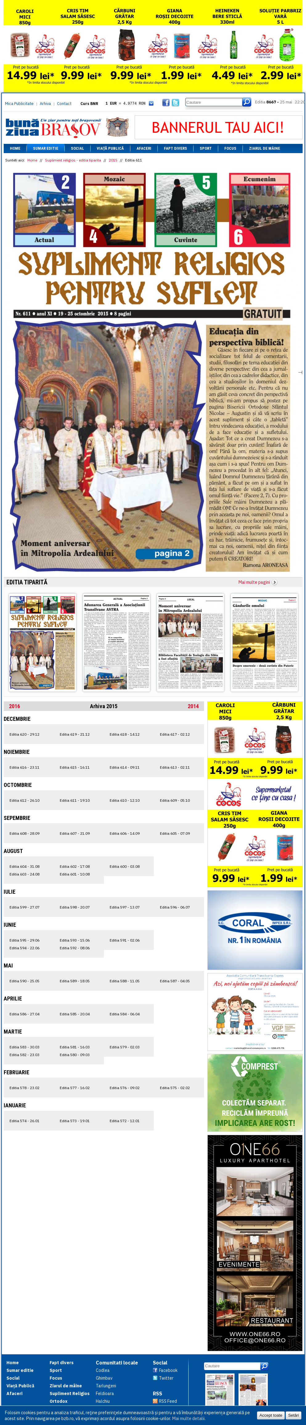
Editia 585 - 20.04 (75, 1014)
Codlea (103, 1370)
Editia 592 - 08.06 (75, 948)
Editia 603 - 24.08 (24, 874)
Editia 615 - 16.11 (75, 767)
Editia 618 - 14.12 (125, 734)
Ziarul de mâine (264, 148)
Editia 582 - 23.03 (24, 1054)
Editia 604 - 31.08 (24, 866)
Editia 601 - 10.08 (75, 874)
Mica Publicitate (19, 103)
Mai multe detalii (188, 1418)
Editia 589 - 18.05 (75, 981)
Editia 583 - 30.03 (24, 1047)
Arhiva (45, 103)
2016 (14, 706)
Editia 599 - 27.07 (24, 907)
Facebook (168, 1370)
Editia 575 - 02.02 (175, 1087)
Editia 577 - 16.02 (75, 1087)
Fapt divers (175, 148)
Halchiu (103, 1401)
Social (77, 148)
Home (15, 148)
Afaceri (144, 148)
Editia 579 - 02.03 (125, 1047)
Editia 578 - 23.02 (24, 1087)
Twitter (166, 1378)
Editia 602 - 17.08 (75, 866)
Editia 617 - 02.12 (175, 734)
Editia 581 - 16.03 (75, 1047)
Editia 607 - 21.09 (75, 833)
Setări (293, 1415)
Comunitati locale (117, 1363)
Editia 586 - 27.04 (24, 1014)
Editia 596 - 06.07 (175, 907)
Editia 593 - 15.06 (75, 940)
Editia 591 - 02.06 (125, 940)
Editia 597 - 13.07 (125, 907)
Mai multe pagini (254, 582)
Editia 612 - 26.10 (24, 800)
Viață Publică (110, 148)
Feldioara (105, 1393)
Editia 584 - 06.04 (125, 1014)
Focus (230, 148)
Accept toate (270, 1415)
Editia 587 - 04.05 (175, 981)
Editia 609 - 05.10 (175, 800)
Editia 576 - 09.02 (125, 1087)
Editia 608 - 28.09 (24, 833)
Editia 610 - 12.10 (125, 800)
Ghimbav (104, 1378)
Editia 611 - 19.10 (75, 800)
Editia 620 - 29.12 (24, 734)
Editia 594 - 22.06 (24, 948)
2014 (193, 706)
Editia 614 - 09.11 (125, 767)
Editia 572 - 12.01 (125, 1120)
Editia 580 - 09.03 (75, 1054)
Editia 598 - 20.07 (75, 907)
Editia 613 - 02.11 (175, 767)
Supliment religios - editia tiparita (73, 160)
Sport (206, 148)
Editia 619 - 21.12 (75, 734)
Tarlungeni (106, 1386)
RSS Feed (168, 1401)
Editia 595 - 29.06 (24, 940)
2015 (113, 160)
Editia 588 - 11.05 (125, 981)
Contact (64, 103)
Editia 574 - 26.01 (24, 1120)
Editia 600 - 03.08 (125, 866)
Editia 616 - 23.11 (24, 767)
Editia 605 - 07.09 (175, 833)
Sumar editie (45, 148)
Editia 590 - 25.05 (24, 981)
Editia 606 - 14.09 (125, 833)
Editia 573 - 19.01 (75, 1120)
